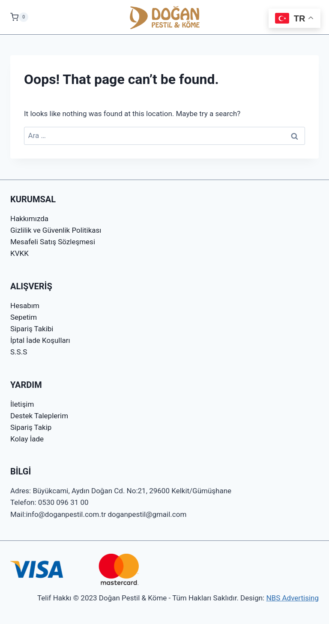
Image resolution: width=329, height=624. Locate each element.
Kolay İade (27, 439)
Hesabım (24, 305)
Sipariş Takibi (31, 328)
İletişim (22, 404)
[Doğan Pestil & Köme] (165, 17)
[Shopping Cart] (19, 17)
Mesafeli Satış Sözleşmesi (52, 241)
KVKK (19, 253)
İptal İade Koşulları (40, 340)
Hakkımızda (29, 218)
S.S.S (18, 352)
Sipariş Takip (30, 427)
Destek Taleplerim (39, 415)
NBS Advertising (292, 598)
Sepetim (23, 317)
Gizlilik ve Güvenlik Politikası (56, 230)
